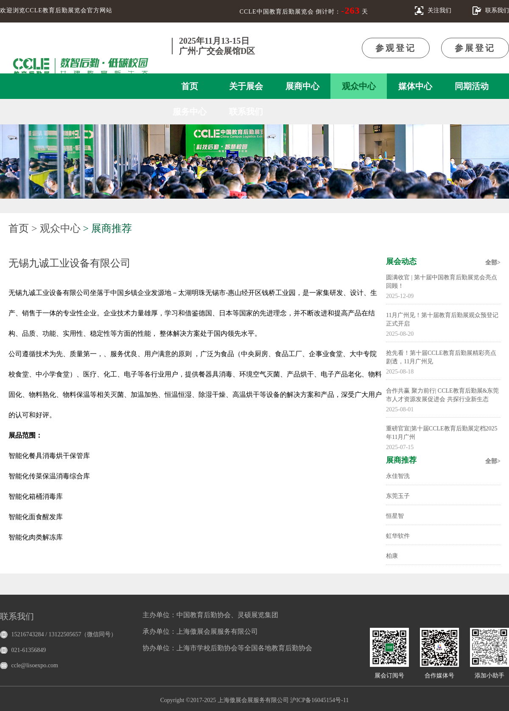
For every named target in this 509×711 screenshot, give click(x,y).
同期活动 (472, 86)
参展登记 (475, 48)
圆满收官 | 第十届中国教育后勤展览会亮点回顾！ (441, 281)
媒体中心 (415, 86)
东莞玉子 (398, 496)
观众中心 (359, 86)
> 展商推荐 (107, 228)
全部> (493, 262)
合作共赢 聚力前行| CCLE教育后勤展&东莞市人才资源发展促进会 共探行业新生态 (442, 395)
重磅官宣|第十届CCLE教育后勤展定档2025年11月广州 (442, 432)
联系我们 (246, 111)
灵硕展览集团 (258, 614)
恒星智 (395, 516)
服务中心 (190, 111)
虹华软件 (398, 536)
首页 (189, 86)
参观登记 (395, 48)
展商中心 (302, 86)
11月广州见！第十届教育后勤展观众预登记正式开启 (442, 319)
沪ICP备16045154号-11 (319, 700)
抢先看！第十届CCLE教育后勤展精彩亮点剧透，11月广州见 (441, 357)
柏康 (392, 556)
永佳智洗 (398, 476)
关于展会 (246, 86)
